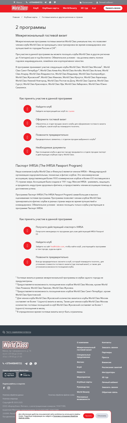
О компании (82, 342)
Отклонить (101, 416)
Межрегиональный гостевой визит (86, 348)
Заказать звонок (113, 8)
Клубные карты (51, 8)
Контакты (106, 342)
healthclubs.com (57, 246)
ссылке (71, 111)
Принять (88, 416)
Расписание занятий (112, 367)
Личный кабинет (104, 2)
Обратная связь (110, 392)
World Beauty (70, 8)
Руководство (83, 387)
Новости (81, 372)
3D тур (84, 8)
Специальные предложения (84, 356)
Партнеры (107, 352)
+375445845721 (12, 363)
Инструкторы (108, 372)
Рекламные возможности (83, 398)
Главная (16, 17)
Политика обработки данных (13, 395)
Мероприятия (83, 377)
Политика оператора (10, 399)
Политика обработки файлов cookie (61, 395)
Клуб (36, 8)
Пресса (105, 357)
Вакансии (106, 362)
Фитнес (80, 362)
